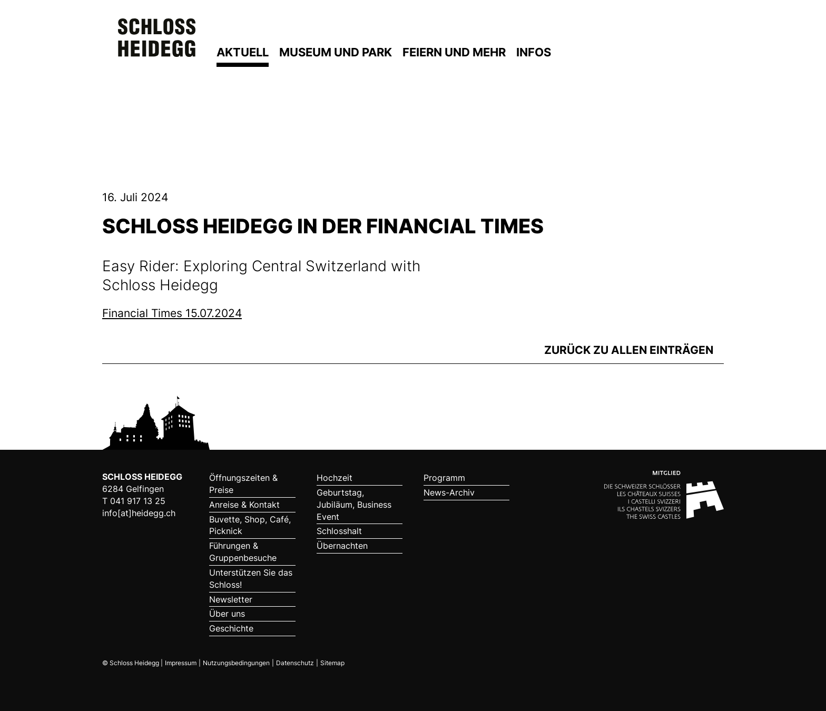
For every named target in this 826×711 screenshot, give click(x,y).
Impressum (180, 663)
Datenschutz (295, 663)
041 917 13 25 (137, 501)
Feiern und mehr (454, 52)
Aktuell (243, 52)
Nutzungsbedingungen (236, 663)
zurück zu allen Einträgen (628, 350)
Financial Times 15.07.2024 (172, 313)
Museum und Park (335, 52)
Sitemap (332, 663)
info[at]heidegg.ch (138, 513)
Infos (533, 52)
